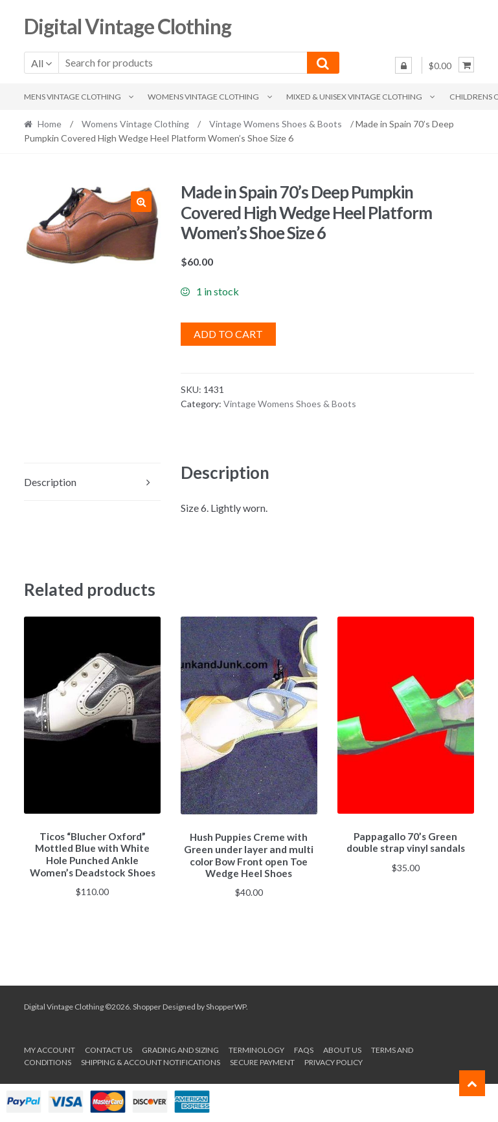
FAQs (303, 1048)
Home (50, 123)
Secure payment (262, 1060)
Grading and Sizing (180, 1048)
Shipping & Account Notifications (150, 1060)
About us (342, 1048)
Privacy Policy (333, 1060)
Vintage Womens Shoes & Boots (275, 123)
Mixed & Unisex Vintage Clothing (354, 96)
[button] (141, 201)
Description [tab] (50, 482)
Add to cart (228, 334)
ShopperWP (226, 1005)
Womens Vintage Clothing (203, 96)
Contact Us (108, 1048)
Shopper (147, 1005)
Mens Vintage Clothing (72, 96)
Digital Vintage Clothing (127, 26)
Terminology (256, 1048)
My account (49, 1048)
